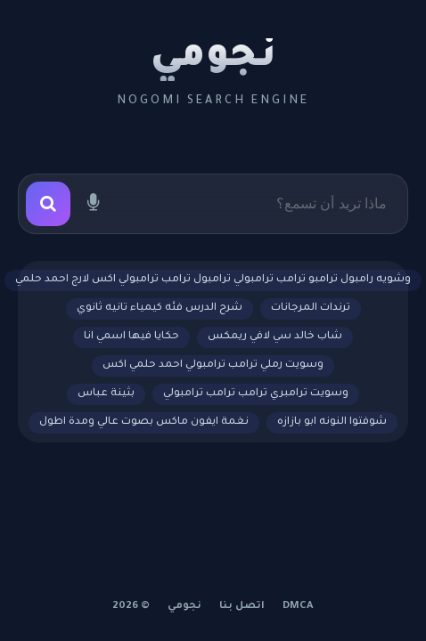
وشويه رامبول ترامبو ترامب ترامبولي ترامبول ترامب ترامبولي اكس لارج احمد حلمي (213, 280)
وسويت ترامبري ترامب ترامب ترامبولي (255, 394)
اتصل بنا (242, 607)
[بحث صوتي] (93, 204)
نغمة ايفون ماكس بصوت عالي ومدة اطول (144, 422)
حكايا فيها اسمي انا (131, 337)
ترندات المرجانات (310, 308)
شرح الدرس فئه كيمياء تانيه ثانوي (159, 308)
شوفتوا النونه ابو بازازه (332, 422)
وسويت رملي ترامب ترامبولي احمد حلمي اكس (213, 365)
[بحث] (48, 204)
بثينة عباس (106, 394)
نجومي (213, 58)
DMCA (298, 607)
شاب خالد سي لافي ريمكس (275, 337)
